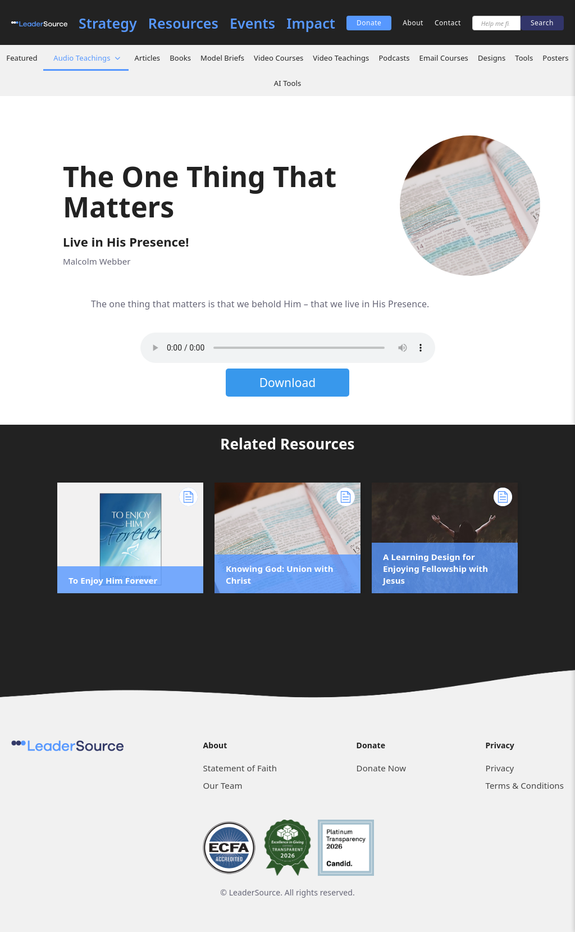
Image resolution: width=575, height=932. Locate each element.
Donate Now (381, 768)
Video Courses (278, 58)
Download (287, 382)
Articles (148, 58)
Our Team (222, 785)
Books (180, 58)
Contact (448, 23)
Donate (369, 23)
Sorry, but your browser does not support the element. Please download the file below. (287, 348)
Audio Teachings (81, 58)
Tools (524, 58)
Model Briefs (222, 58)
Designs (491, 58)
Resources (183, 23)
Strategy (108, 23)
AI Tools (288, 83)
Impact (310, 23)
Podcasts (393, 58)
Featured (21, 58)
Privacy (500, 768)
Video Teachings (341, 58)
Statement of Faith (240, 768)
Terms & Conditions (525, 785)
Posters (555, 58)
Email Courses (443, 58)
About (413, 23)
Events (252, 23)
